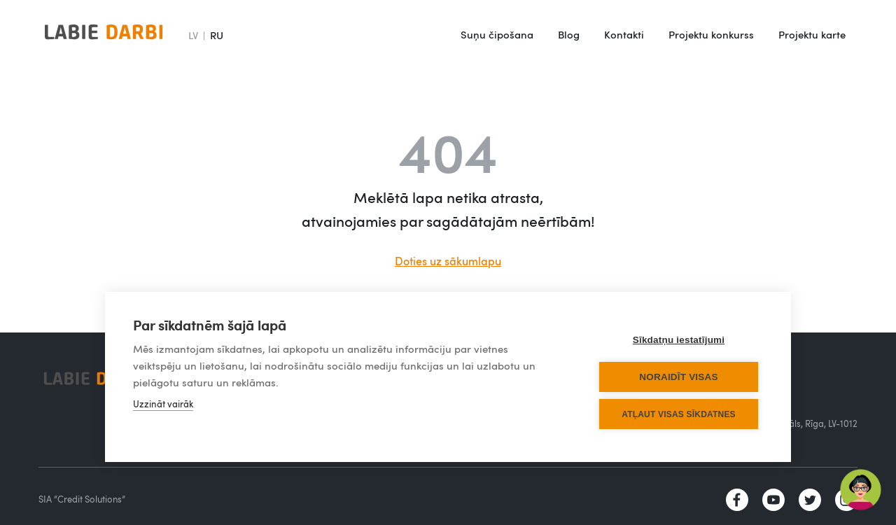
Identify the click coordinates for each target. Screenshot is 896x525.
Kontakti (624, 34)
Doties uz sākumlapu (448, 261)
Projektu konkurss (711, 34)
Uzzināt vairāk (163, 404)
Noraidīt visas (678, 377)
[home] (103, 35)
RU (216, 35)
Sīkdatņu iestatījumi (679, 340)
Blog (569, 34)
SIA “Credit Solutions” (81, 499)
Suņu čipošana (497, 34)
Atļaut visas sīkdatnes (679, 414)
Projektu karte (812, 34)
